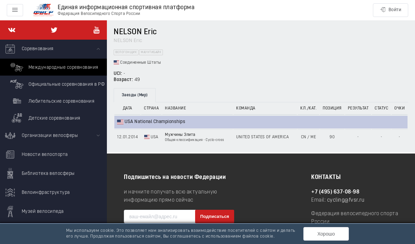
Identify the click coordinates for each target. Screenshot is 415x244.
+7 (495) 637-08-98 (335, 192)
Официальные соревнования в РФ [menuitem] (56, 84)
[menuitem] (53, 83)
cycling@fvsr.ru (346, 200)
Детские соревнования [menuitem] (44, 117)
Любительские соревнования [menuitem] (51, 101)
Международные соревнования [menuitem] (53, 67)
